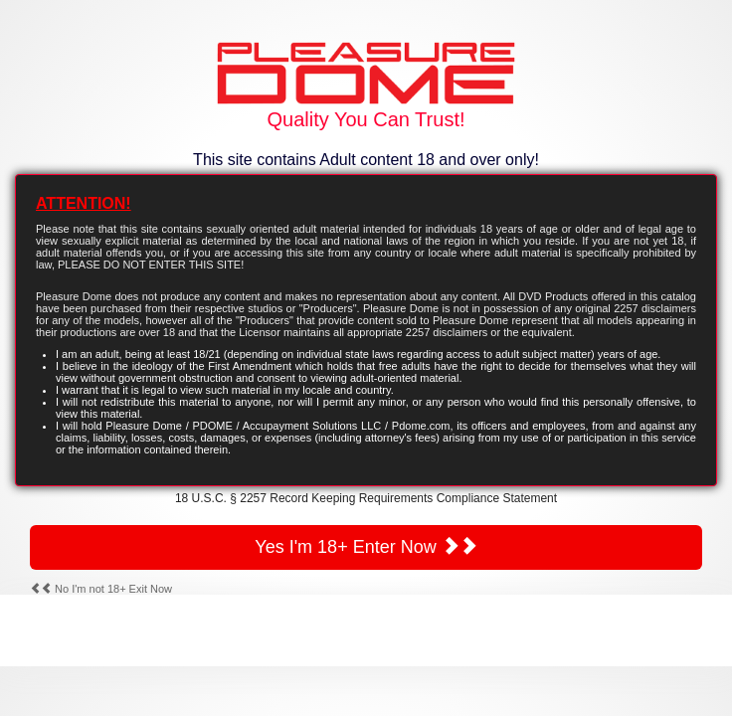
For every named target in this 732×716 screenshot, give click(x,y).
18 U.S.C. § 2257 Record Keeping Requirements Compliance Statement (366, 498)
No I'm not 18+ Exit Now (101, 589)
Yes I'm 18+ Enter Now (365, 546)
